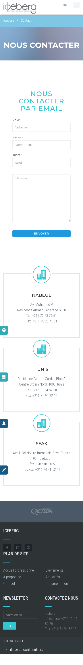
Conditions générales (21, 658)
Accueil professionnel (19, 570)
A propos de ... (14, 577)
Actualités (53, 577)
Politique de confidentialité (25, 649)
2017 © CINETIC (13, 641)
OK (9, 626)
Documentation (57, 583)
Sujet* (17, 155)
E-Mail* (17, 137)
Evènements (55, 570)
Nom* (16, 120)
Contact (9, 583)
